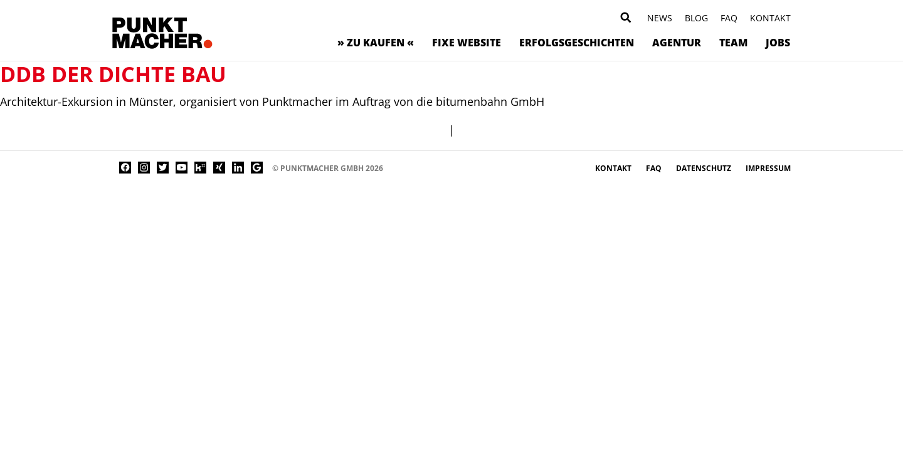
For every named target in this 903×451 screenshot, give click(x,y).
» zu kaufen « (375, 42)
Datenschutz (704, 168)
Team (733, 42)
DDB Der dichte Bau (113, 74)
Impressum (768, 168)
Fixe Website (466, 42)
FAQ (729, 18)
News (659, 18)
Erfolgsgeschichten (576, 42)
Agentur (676, 42)
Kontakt (770, 18)
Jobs (778, 42)
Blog (696, 18)
